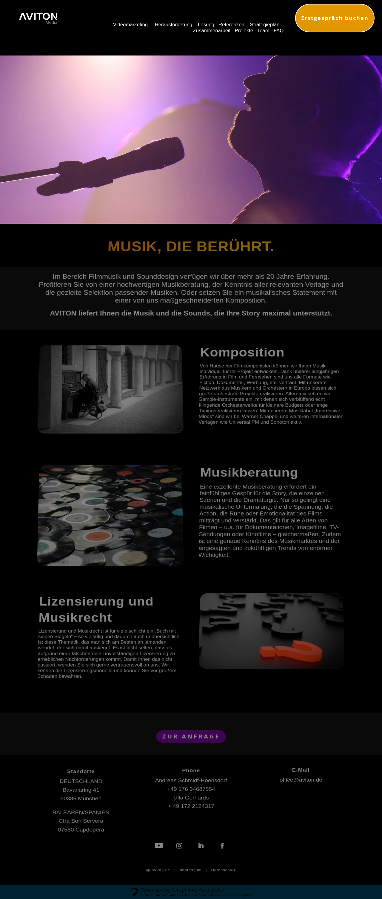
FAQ (279, 30)
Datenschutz (223, 870)
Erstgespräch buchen (335, 17)
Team (262, 30)
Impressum (190, 870)
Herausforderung (173, 24)
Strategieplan (264, 24)
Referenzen (231, 24)
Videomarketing (130, 24)
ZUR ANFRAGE (191, 736)
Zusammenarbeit (212, 30)
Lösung (206, 24)
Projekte (244, 30)
